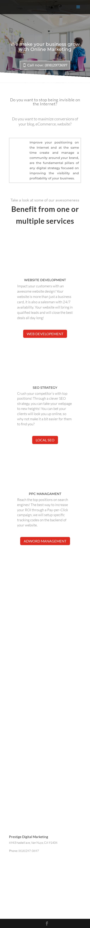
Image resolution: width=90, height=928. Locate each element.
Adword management (45, 541)
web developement (45, 334)
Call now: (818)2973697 (47, 65)
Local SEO (45, 440)
